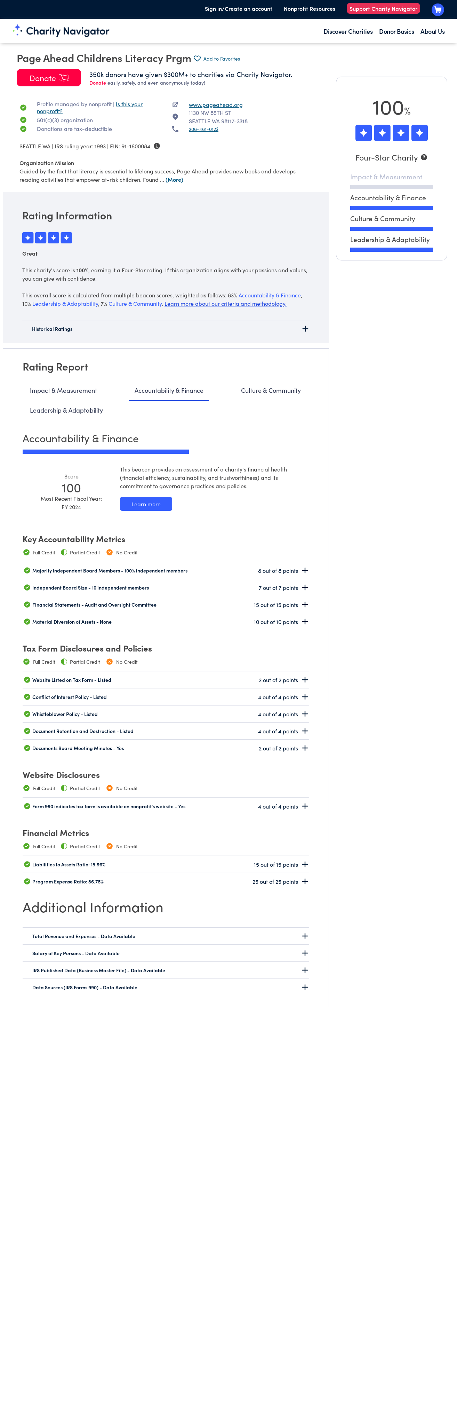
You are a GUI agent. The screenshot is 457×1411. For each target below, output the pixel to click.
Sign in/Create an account (238, 8)
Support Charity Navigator (383, 8)
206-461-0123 (203, 128)
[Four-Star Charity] (391, 157)
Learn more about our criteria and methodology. (226, 303)
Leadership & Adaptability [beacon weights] (65, 303)
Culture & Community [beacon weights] (135, 303)
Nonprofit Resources (309, 8)
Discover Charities (347, 31)
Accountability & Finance (169, 390)
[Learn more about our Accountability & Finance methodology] (146, 504)
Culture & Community (271, 390)
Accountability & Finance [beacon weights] (270, 295)
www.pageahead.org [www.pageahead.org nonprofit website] (216, 104)
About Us (432, 31)
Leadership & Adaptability (66, 410)
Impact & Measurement (63, 390)
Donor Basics (396, 31)
